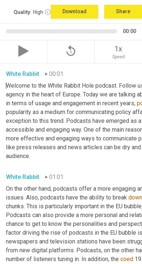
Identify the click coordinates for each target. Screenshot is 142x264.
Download (74, 11)
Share (123, 11)
